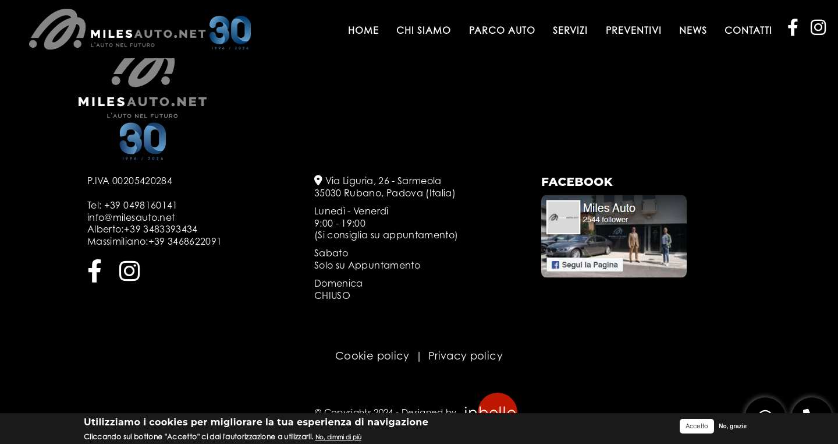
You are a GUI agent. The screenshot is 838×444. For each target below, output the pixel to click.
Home (363, 30)
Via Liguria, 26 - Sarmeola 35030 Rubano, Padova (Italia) (385, 187)
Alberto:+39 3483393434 (142, 229)
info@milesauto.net (131, 217)
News (693, 30)
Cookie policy (372, 356)
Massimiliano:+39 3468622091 (154, 241)
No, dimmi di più (338, 437)
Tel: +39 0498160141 (132, 205)
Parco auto (502, 30)
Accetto (697, 427)
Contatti (748, 30)
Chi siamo (423, 30)
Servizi (570, 30)
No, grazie (733, 427)
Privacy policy (465, 356)
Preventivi (634, 30)
